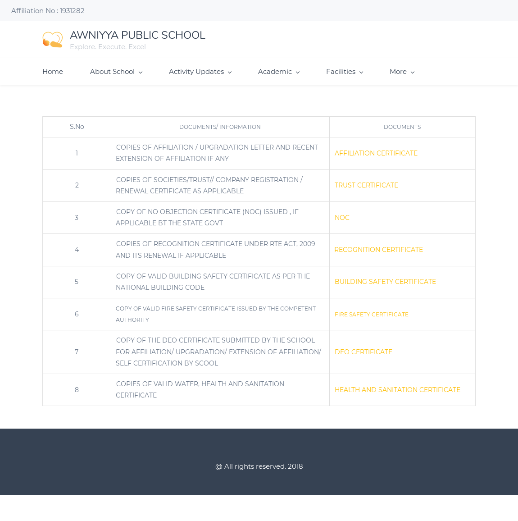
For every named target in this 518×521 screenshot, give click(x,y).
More (402, 71)
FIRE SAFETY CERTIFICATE (372, 314)
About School (116, 71)
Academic (278, 71)
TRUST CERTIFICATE (366, 185)
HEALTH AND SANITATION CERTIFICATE (397, 390)
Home (52, 71)
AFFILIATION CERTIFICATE (376, 153)
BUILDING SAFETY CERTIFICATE (385, 282)
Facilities (344, 71)
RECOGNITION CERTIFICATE (378, 250)
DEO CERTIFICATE (363, 352)
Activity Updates (200, 71)
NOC (342, 218)
